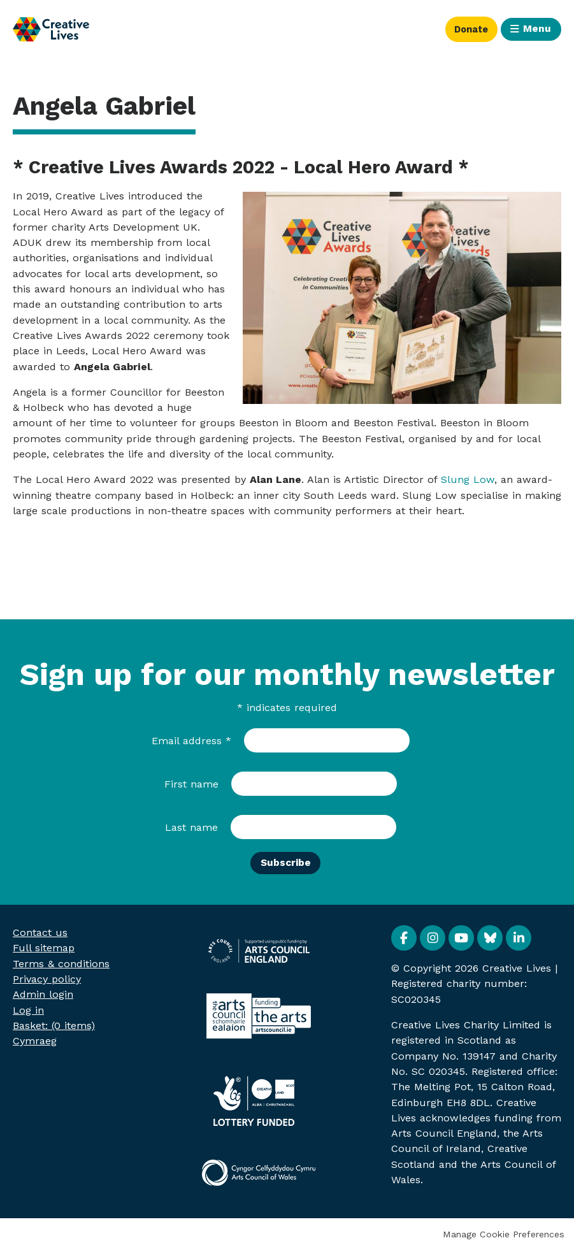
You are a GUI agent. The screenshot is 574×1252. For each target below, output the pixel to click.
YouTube (461, 939)
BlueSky (490, 939)
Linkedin (518, 939)
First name (191, 784)
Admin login (43, 995)
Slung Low (467, 479)
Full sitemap (44, 949)
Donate (466, 29)
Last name (191, 827)
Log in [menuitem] (28, 1011)
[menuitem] (54, 1026)
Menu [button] (536, 29)
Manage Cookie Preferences (503, 1235)
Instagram (432, 939)
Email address (191, 741)
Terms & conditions (61, 964)
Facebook (404, 939)
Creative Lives (51, 29)
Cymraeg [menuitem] (35, 1042)
